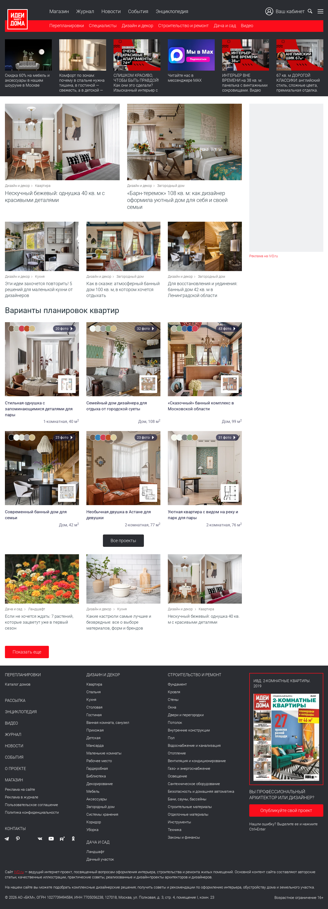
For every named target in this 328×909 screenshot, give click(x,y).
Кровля (174, 692)
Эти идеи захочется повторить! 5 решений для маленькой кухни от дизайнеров (39, 289)
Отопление (177, 753)
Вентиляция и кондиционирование (197, 761)
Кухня (40, 276)
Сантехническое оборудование (194, 784)
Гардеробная (97, 768)
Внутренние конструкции (189, 730)
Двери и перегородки (186, 715)
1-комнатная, (55, 421)
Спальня (93, 692)
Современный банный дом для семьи (42, 515)
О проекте (15, 769)
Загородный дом (170, 186)
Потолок (175, 722)
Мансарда (95, 745)
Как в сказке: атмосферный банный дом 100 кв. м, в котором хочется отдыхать (123, 289)
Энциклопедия (172, 11)
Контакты (15, 829)
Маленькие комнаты (103, 753)
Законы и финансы (184, 837)
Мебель (92, 791)
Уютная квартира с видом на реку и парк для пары (205, 515)
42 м (74, 525)
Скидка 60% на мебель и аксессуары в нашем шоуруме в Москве (27, 80)
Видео (247, 25)
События (138, 11)
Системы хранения (102, 814)
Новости (111, 11)
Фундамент (177, 684)
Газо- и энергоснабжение (189, 768)
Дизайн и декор (137, 25)
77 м (155, 525)
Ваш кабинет (285, 11)
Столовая (94, 707)
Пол (171, 738)
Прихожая (95, 730)
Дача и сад (225, 25)
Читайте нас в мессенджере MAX (185, 78)
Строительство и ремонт (183, 25)
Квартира (43, 186)
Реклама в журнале (21, 797)
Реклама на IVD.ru (263, 256)
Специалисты (103, 25)
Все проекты (123, 540)
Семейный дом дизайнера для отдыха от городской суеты (123, 406)
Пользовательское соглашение (31, 805)
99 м (237, 421)
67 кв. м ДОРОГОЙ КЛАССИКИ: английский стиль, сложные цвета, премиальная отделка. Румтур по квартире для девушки (298, 87)
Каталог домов (17, 684)
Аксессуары (96, 799)
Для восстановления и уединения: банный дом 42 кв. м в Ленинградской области (202, 289)
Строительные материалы (190, 807)
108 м (154, 421)
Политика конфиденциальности (32, 812)
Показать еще (27, 651)
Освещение (177, 776)
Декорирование (99, 784)
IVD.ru (19, 872)
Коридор (93, 822)
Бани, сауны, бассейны (187, 799)
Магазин (59, 11)
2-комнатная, (137, 525)
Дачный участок (100, 859)
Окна (172, 707)
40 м (74, 421)
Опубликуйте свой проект (286, 810)
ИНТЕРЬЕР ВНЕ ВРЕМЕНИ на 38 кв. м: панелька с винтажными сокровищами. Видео (245, 83)
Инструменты (179, 822)
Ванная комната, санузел (107, 722)
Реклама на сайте (20, 789)
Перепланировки (66, 25)
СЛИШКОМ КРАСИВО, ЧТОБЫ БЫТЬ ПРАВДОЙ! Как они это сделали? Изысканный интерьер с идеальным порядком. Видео (136, 87)
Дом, (142, 421)
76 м (237, 525)
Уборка (92, 830)
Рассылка (15, 701)
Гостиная (94, 715)
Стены (173, 699)
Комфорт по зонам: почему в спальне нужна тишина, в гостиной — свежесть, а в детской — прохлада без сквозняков (82, 85)
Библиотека (96, 776)
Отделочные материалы (188, 814)
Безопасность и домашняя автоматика (201, 791)
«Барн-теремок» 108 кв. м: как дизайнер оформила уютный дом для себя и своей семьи (177, 200)
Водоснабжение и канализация (194, 745)
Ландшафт (36, 609)
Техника (174, 830)
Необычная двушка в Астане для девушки (123, 515)
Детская (93, 738)
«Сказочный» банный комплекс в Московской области (205, 406)
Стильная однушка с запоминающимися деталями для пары (42, 409)
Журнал (85, 11)
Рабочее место (99, 761)
